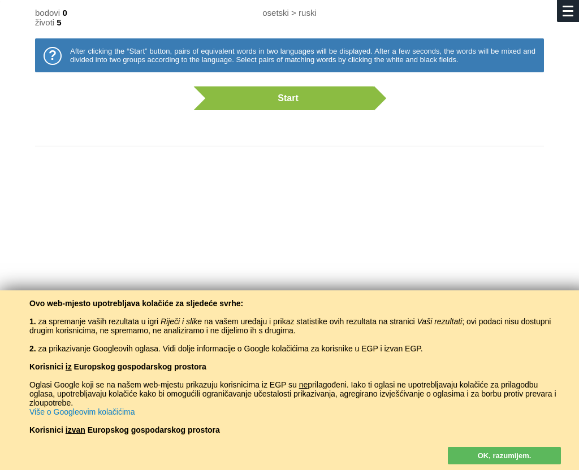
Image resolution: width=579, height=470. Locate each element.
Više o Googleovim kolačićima (82, 411)
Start (283, 98)
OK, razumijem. (505, 455)
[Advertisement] (289, 246)
